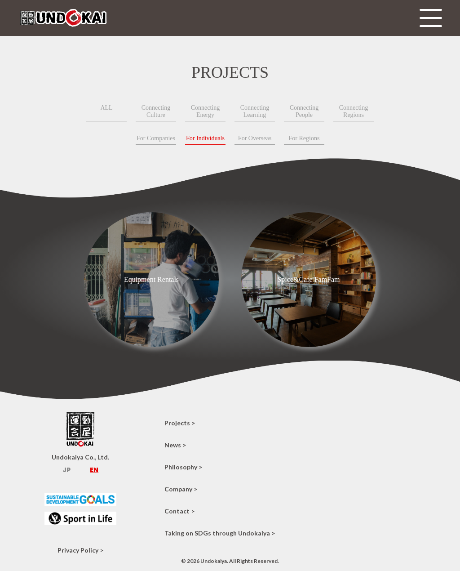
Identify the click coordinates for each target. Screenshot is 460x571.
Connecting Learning (255, 111)
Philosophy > (183, 467)
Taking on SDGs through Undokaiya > (219, 533)
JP (66, 469)
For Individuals (205, 138)
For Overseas (254, 138)
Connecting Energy (205, 111)
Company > (180, 489)
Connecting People (304, 111)
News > (175, 445)
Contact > (179, 511)
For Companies (156, 138)
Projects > (179, 423)
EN (94, 469)
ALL (106, 107)
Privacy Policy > (80, 550)
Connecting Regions (353, 111)
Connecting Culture (156, 111)
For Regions (304, 138)
